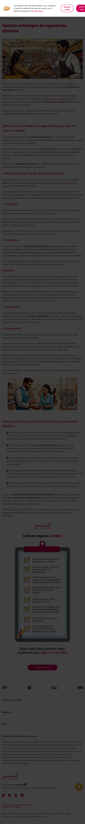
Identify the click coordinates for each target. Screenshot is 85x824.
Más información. (37, 11)
